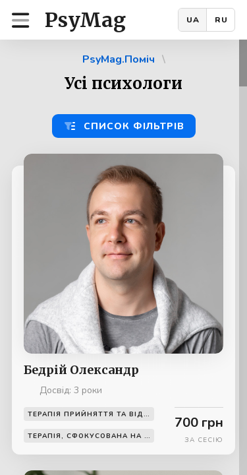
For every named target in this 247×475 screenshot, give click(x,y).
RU (221, 20)
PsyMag (85, 20)
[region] (123, 257)
